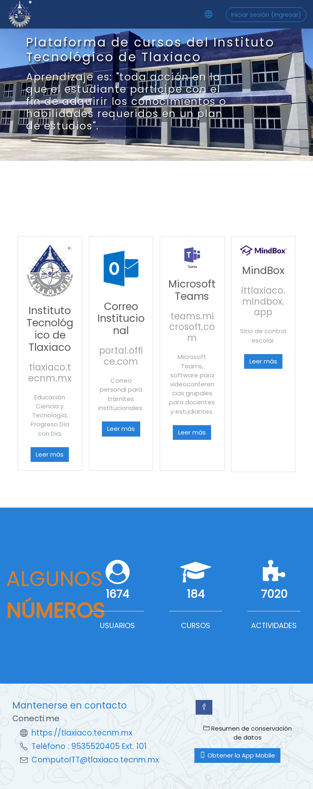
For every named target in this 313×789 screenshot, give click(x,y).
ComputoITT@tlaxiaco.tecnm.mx (95, 759)
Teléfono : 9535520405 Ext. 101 (89, 746)
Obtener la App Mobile (237, 755)
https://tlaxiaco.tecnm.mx (81, 732)
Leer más (50, 454)
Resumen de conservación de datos (247, 733)
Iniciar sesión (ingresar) (266, 14)
